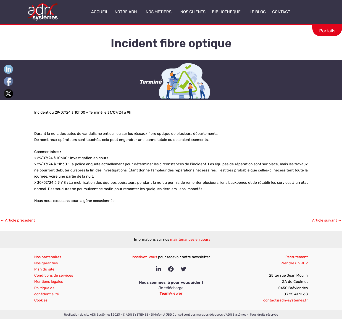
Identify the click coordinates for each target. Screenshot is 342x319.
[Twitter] (183, 269)
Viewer (171, 293)
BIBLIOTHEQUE (227, 11)
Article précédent (17, 220)
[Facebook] (171, 269)
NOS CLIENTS (192, 11)
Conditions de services (53, 275)
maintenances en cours (190, 239)
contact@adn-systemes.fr (285, 300)
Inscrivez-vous (144, 257)
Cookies (40, 300)
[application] (138, 12)
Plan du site (44, 269)
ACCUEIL (99, 11)
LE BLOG (258, 11)
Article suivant (327, 220)
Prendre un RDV (294, 263)
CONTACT (281, 11)
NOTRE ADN (127, 11)
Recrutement (296, 257)
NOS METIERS (160, 11)
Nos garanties (46, 263)
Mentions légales (48, 281)
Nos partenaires (47, 257)
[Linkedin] (158, 269)
